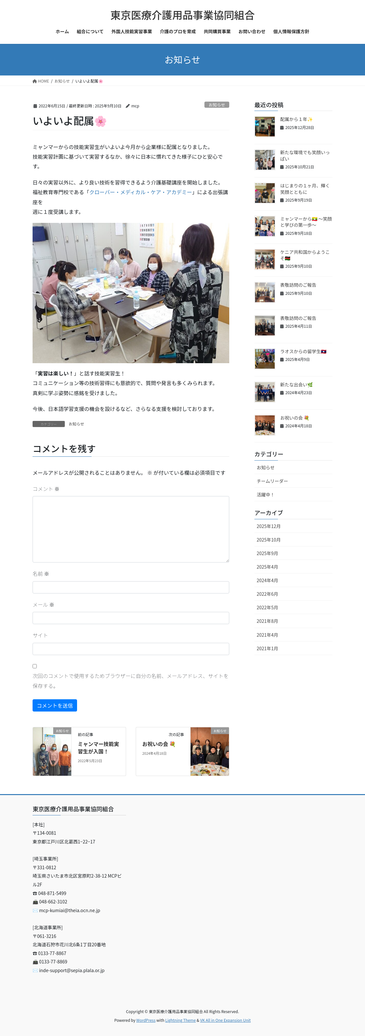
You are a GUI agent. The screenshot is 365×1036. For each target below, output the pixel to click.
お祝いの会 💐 (159, 744)
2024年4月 (267, 580)
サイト (40, 635)
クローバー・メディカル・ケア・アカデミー (140, 192)
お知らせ (217, 105)
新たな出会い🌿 (296, 384)
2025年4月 (267, 566)
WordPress (146, 1020)
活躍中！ (266, 494)
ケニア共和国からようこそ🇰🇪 (305, 255)
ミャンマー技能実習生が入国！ (98, 747)
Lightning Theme (180, 1020)
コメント (46, 489)
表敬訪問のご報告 (298, 285)
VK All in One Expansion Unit (225, 1020)
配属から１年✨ (296, 119)
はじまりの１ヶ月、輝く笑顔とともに (305, 188)
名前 (41, 573)
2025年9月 (267, 553)
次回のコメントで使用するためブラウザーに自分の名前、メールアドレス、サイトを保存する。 (131, 680)
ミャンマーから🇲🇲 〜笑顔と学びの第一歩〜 (306, 221)
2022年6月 (267, 594)
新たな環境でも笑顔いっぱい (305, 155)
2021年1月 (267, 648)
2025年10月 (269, 539)
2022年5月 (267, 607)
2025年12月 (269, 526)
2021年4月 (267, 635)
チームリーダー (272, 481)
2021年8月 (267, 621)
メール (43, 604)
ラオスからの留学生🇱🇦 (303, 351)
